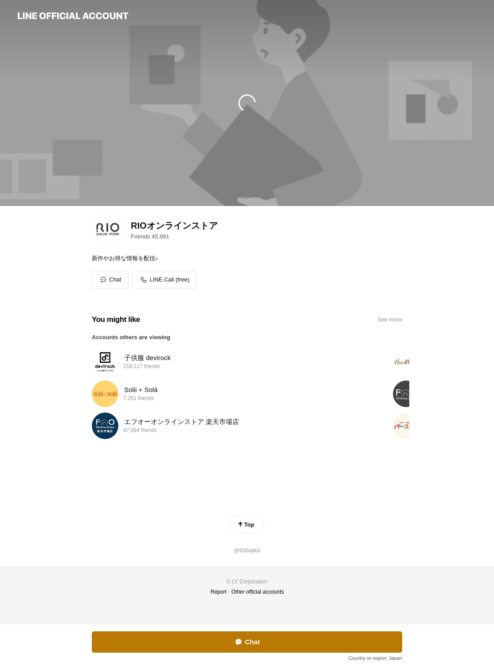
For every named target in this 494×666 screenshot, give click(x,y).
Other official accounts (257, 592)
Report (219, 592)
